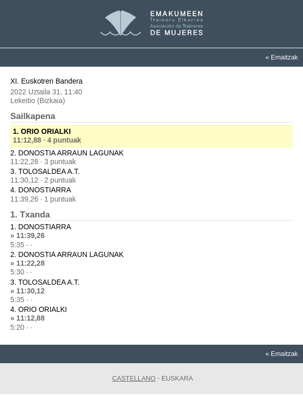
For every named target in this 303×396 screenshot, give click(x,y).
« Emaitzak (282, 57)
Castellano (134, 378)
